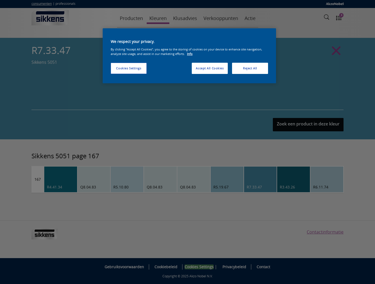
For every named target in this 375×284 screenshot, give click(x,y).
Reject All (250, 68)
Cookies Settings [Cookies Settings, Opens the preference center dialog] (128, 68)
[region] (189, 55)
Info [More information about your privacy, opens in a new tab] (190, 54)
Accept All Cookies (210, 68)
